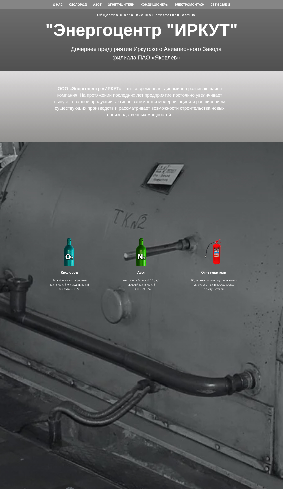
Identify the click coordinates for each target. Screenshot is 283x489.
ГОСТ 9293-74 (141, 289)
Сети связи (220, 5)
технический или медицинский (69, 284)
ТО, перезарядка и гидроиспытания (214, 280)
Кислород (78, 5)
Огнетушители (121, 5)
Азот (97, 5)
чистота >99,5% (69, 289)
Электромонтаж (189, 5)
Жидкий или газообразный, (69, 280)
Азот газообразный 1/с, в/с (141, 280)
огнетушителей (214, 289)
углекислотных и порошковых (214, 284)
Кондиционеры (155, 5)
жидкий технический (141, 284)
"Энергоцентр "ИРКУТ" (141, 29)
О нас (58, 5)
